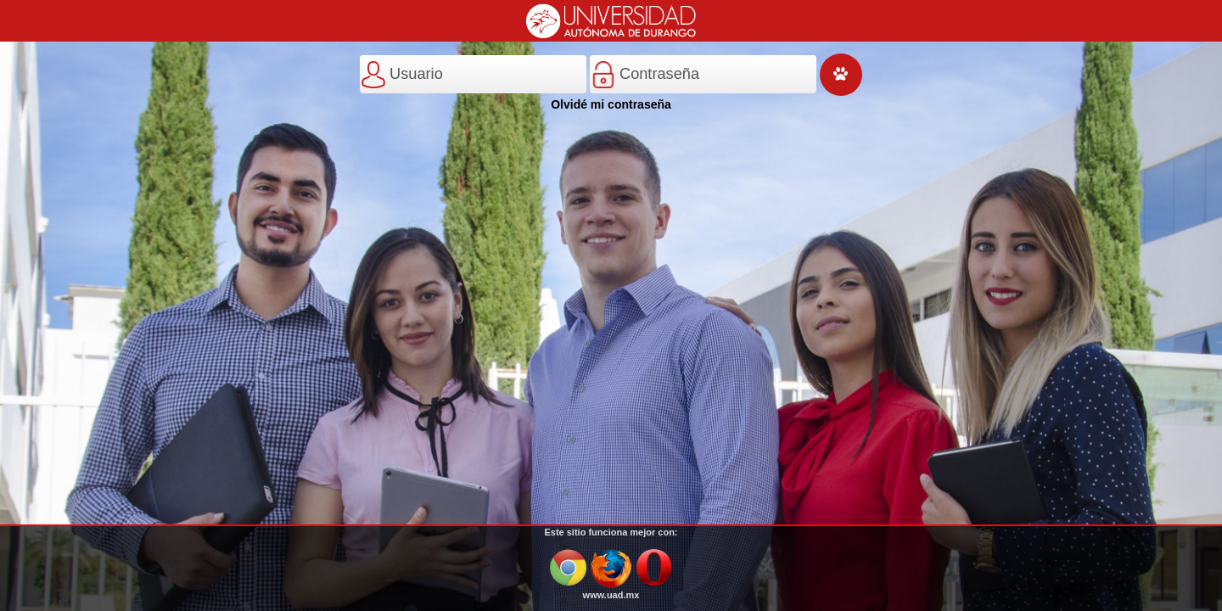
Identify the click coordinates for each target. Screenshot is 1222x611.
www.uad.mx (611, 595)
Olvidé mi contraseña (611, 104)
